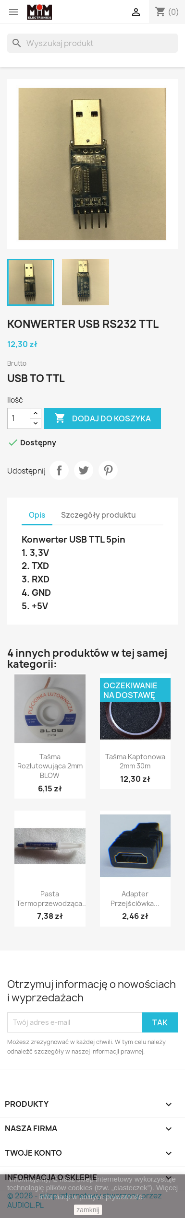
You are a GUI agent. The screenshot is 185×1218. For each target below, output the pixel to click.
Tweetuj (83, 470)
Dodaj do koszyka (102, 418)
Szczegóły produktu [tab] (98, 515)
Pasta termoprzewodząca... (52, 898)
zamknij (87, 1210)
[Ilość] (18, 418)
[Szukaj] (92, 43)
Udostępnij (59, 470)
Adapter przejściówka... (135, 898)
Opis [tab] (37, 515)
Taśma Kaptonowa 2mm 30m (135, 761)
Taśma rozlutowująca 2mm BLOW (50, 766)
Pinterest (108, 470)
